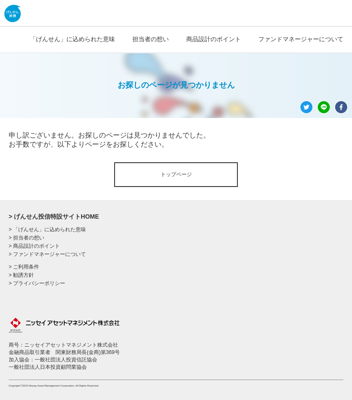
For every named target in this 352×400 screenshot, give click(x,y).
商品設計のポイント (213, 39)
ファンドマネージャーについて (300, 39)
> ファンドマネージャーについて (47, 254)
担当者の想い (150, 39)
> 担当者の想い (26, 238)
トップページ (176, 174)
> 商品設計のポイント (34, 246)
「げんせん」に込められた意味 (72, 39)
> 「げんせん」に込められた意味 (47, 229)
